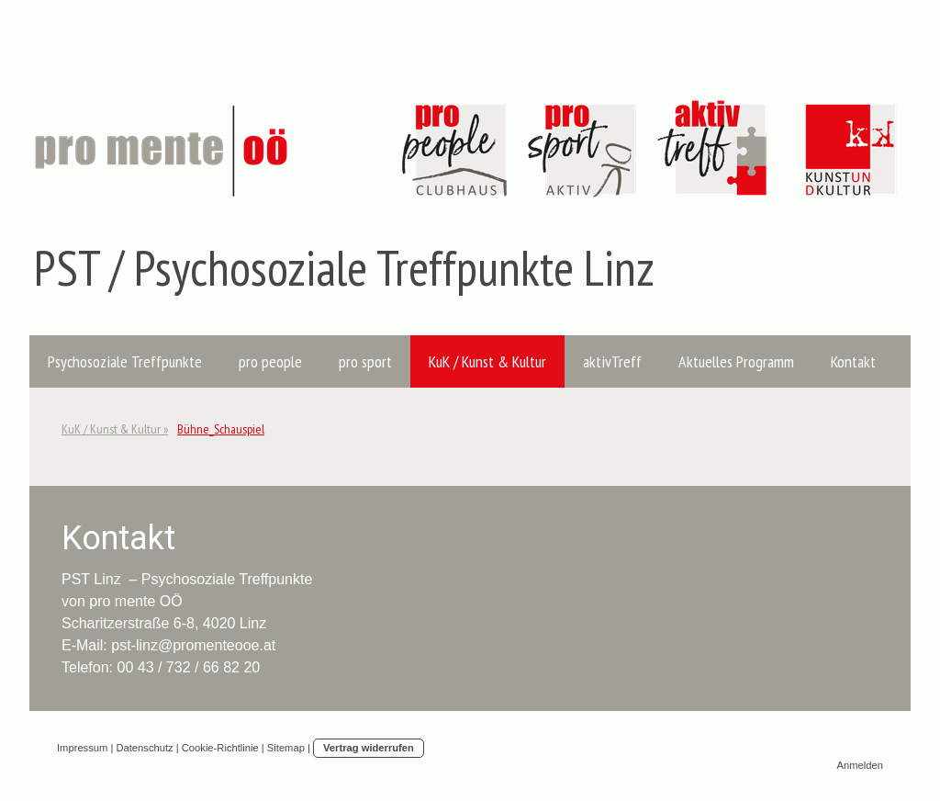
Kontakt (853, 361)
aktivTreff (612, 361)
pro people (270, 361)
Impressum (82, 747)
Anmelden (860, 765)
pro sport (365, 361)
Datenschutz (144, 747)
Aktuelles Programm (736, 361)
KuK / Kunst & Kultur (487, 361)
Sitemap (286, 747)
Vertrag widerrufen (368, 747)
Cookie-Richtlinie (220, 747)
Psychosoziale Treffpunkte (125, 361)
